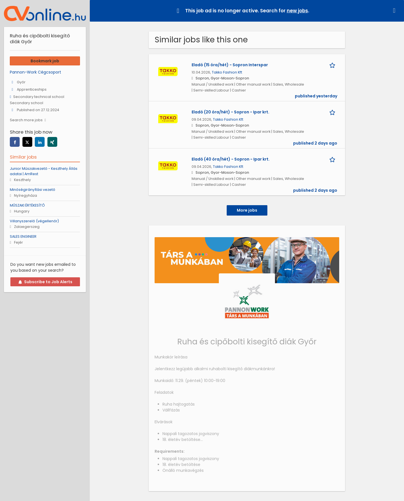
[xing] (52, 142)
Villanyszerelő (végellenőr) (34, 221)
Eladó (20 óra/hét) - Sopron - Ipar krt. (230, 112)
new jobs (297, 10)
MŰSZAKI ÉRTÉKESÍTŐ (27, 205)
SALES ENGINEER (23, 236)
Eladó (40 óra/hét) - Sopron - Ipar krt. (231, 159)
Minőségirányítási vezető (32, 189)
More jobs (247, 210)
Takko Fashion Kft (227, 72)
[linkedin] (40, 142)
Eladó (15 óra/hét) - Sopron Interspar (230, 65)
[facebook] (15, 142)
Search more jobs (26, 120)
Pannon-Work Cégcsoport (35, 72)
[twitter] (27, 142)
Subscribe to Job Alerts (45, 282)
